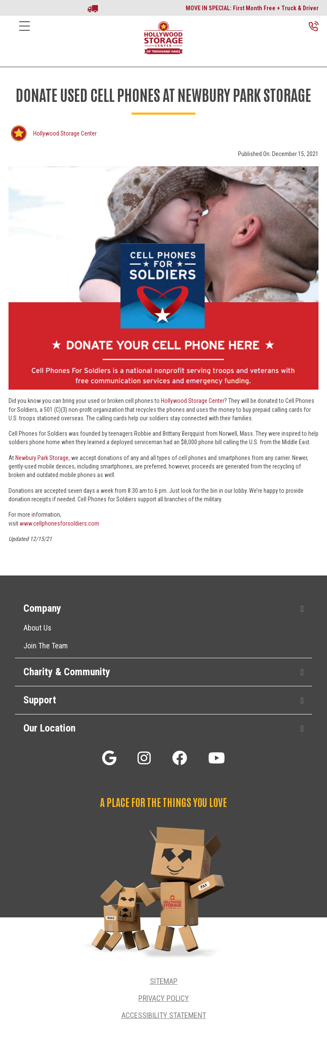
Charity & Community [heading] (66, 672)
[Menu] (24, 32)
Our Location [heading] (49, 728)
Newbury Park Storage (42, 457)
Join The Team (45, 645)
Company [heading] (42, 608)
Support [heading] (39, 700)
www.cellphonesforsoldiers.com (59, 523)
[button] (302, 609)
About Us (37, 627)
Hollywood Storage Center (65, 133)
